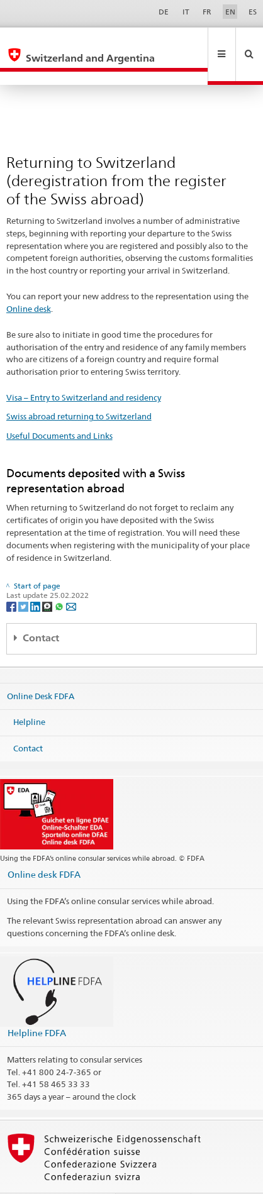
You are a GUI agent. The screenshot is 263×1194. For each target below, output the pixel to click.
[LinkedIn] (36, 578)
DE (164, 11)
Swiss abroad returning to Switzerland (79, 389)
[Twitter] (24, 578)
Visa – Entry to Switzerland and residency (83, 370)
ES (253, 11)
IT (185, 11)
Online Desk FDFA (40, 668)
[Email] (71, 578)
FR (207, 11)
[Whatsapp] (60, 578)
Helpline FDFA (37, 1005)
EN (230, 11)
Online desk (28, 282)
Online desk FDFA (44, 847)
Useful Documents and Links (59, 409)
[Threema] (48, 578)
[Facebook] (12, 578)
